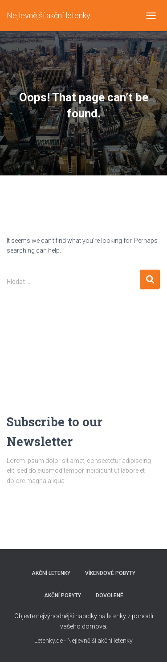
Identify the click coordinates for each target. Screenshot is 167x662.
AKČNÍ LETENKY (51, 573)
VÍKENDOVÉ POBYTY (110, 573)
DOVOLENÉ (109, 595)
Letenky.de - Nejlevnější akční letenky (83, 640)
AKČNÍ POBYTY (62, 595)
